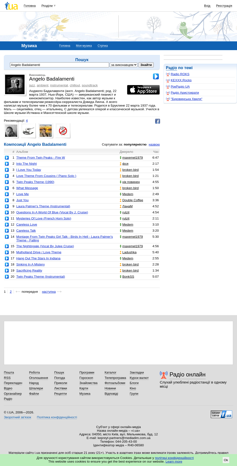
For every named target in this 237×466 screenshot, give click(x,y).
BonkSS (127, 276)
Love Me (22, 194)
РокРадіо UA (178, 87)
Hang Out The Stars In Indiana (38, 258)
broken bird (129, 170)
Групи (134, 393)
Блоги (134, 383)
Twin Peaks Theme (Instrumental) (40, 276)
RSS (7, 378)
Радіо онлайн (187, 374)
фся (124, 163)
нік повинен (130, 182)
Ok (226, 460)
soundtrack (90, 85)
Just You (22, 200)
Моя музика (84, 45)
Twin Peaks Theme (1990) (35, 182)
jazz (32, 85)
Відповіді (111, 393)
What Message (27, 188)
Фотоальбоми (115, 383)
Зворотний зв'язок (17, 417)
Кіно (133, 388)
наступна (49, 291)
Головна (30, 6)
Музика (84, 393)
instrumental (59, 85)
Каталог (111, 372)
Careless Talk (26, 230)
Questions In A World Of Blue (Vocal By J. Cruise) (52, 212)
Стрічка (103, 45)
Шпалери (36, 388)
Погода (59, 378)
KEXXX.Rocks (179, 80)
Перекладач (13, 383)
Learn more (174, 461)
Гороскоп (86, 378)
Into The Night (26, 163)
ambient (42, 85)
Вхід (207, 6)
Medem (126, 194)
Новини (110, 388)
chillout (75, 85)
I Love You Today (28, 170)
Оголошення (38, 378)
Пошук (59, 372)
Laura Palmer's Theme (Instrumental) (43, 206)
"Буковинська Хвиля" (184, 99)
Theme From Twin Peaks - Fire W (40, 157)
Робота (34, 372)
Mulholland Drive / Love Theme (38, 252)
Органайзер (13, 393)
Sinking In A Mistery (30, 264)
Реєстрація (224, 6)
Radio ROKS (177, 74)
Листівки (60, 388)
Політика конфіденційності (57, 417)
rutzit (124, 212)
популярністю (135, 144)
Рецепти (60, 393)
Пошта (9, 372)
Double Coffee (131, 200)
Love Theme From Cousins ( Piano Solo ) (46, 176)
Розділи (47, 6)
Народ (34, 383)
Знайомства (88, 383)
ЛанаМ (126, 206)
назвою (154, 144)
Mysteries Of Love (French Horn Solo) (43, 218)
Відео (8, 388)
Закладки (137, 372)
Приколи (60, 383)
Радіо (171, 67)
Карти (83, 388)
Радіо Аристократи (182, 93)
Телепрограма (115, 378)
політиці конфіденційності (174, 458)
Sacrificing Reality (29, 270)
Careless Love (26, 224)
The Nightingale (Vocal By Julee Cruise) (45, 246)
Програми (86, 372)
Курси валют (139, 378)
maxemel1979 (131, 157)
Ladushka (128, 252)
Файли (34, 393)
